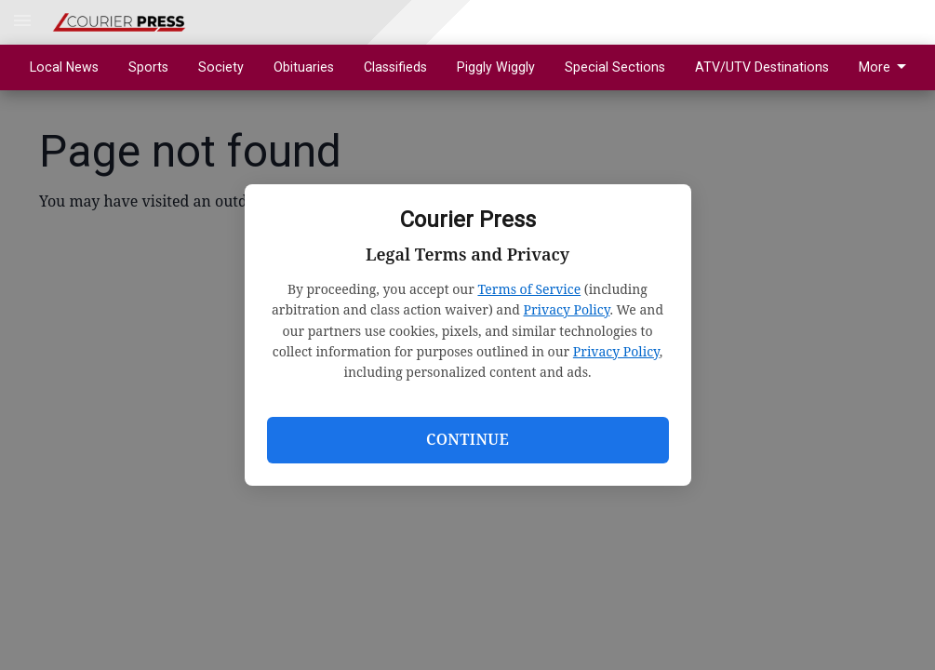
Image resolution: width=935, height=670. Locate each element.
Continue (467, 439)
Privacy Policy (567, 309)
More (886, 67)
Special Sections (615, 67)
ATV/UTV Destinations (762, 67)
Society (221, 67)
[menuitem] (887, 67)
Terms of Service (529, 289)
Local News (64, 67)
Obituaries (304, 67)
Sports (148, 67)
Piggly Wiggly (496, 67)
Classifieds (395, 67)
